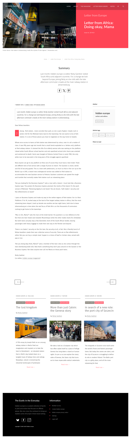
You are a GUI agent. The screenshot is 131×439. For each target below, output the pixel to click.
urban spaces (110, 135)
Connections (29, 104)
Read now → (31, 367)
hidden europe (40, 104)
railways (102, 135)
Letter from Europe (56, 59)
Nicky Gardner (22, 313)
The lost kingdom (26, 307)
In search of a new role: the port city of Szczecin (99, 309)
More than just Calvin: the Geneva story (63, 309)
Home (45, 59)
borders (96, 135)
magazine (31, 258)
